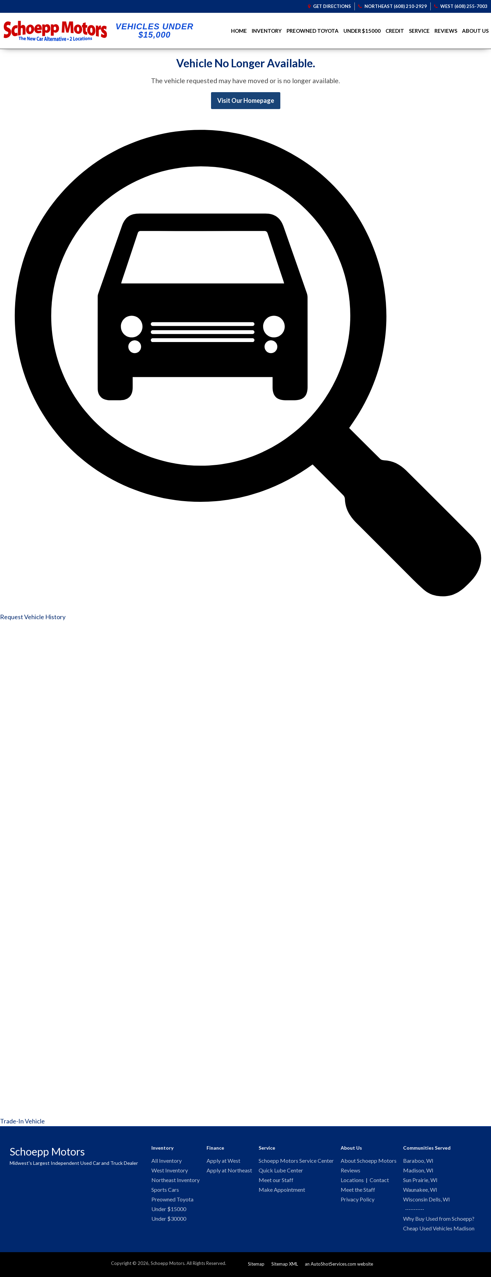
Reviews (445, 31)
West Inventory (169, 1171)
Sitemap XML (284, 1266)
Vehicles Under (154, 30)
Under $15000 (362, 31)
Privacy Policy (357, 1201)
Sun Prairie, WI (420, 1181)
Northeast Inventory (175, 1181)
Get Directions (329, 6)
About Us (475, 31)
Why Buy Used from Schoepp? (438, 1220)
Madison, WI (418, 1171)
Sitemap (256, 1266)
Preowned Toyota (313, 31)
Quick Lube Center (281, 1171)
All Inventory (166, 1161)
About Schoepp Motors (369, 1161)
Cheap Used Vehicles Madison (438, 1230)
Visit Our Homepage (245, 100)
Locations (352, 1181)
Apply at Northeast (229, 1171)
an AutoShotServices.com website (339, 1266)
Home (239, 31)
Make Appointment (282, 1191)
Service (419, 31)
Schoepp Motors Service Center (296, 1161)
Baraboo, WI (418, 1161)
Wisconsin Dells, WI (426, 1201)
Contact (379, 1181)
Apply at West (223, 1161)
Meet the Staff (358, 1191)
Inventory (267, 31)
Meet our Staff (276, 1181)
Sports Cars (165, 1191)
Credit (394, 31)
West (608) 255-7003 (461, 6)
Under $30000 (168, 1221)
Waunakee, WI (420, 1191)
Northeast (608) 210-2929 (392, 6)
